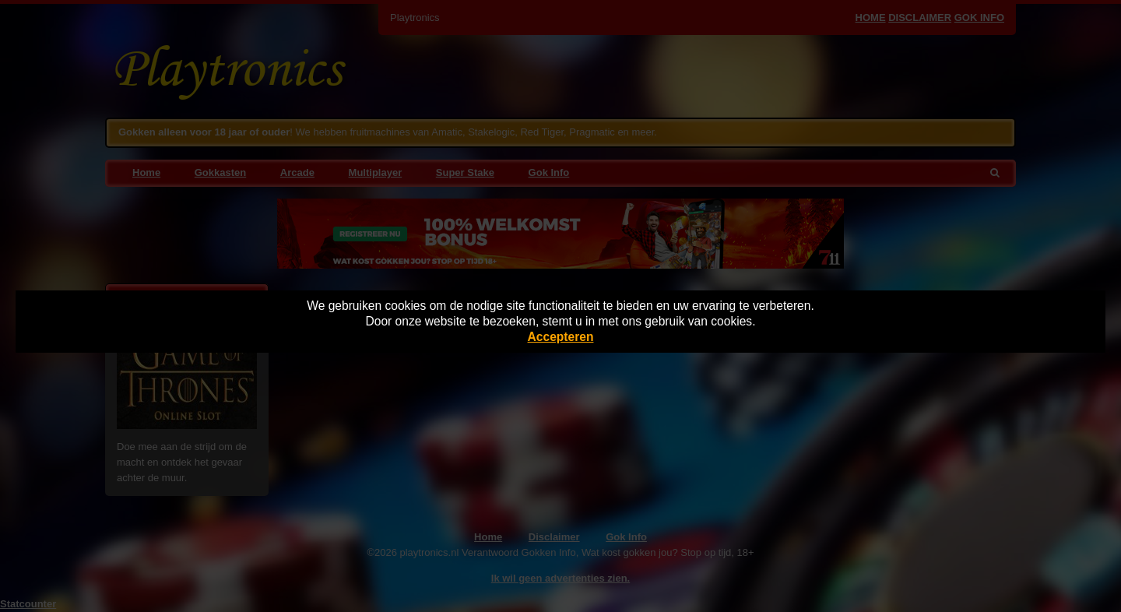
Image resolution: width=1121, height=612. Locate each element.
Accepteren (561, 336)
